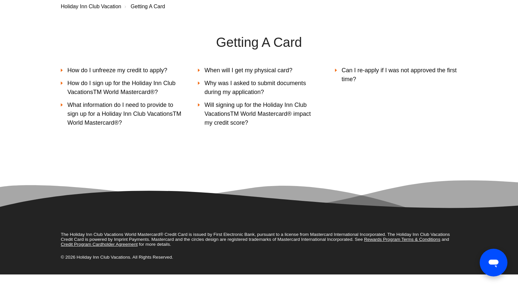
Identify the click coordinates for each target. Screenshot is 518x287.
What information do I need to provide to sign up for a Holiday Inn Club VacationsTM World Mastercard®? (124, 114)
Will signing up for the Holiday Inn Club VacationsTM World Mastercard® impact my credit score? (257, 114)
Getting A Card (148, 6)
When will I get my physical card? (248, 70)
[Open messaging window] (493, 262)
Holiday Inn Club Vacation (91, 6)
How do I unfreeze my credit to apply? (117, 70)
